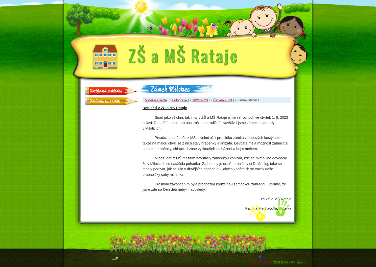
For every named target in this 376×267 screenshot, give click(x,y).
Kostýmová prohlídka (106, 91)
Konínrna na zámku (105, 101)
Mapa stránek (262, 262)
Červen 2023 (222, 100)
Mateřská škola (156, 100)
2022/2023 (200, 100)
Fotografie (180, 100)
